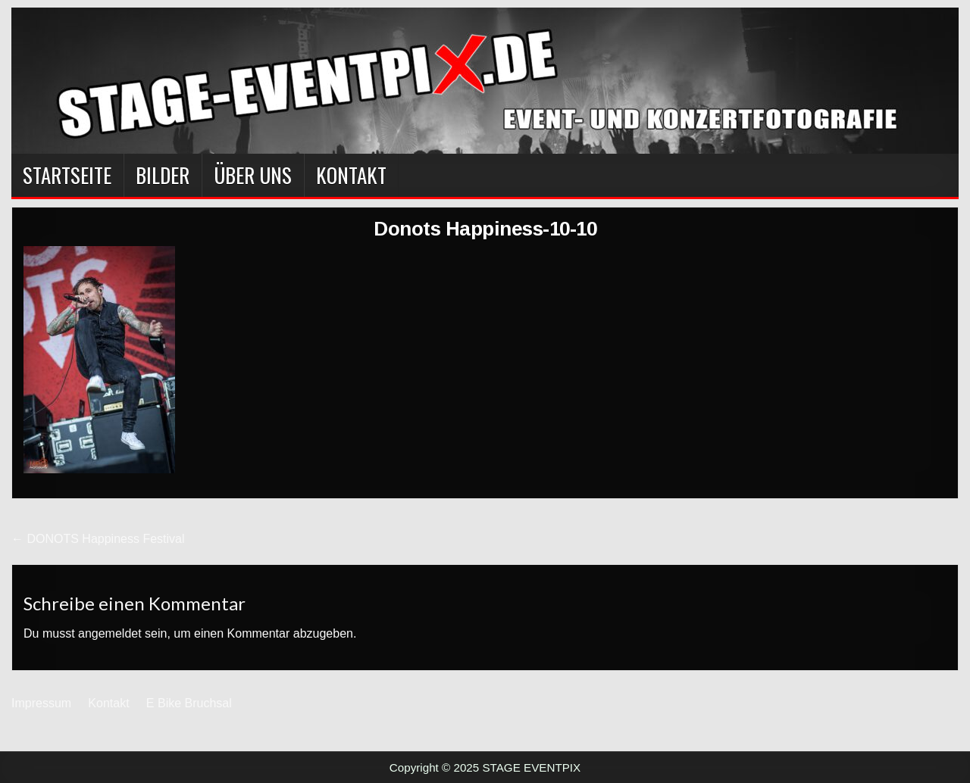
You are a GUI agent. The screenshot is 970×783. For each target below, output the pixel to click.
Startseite (67, 175)
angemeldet (110, 633)
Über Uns (253, 175)
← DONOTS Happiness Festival (98, 538)
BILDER (162, 175)
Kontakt (351, 175)
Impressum (41, 703)
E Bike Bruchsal (189, 703)
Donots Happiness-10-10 (485, 228)
